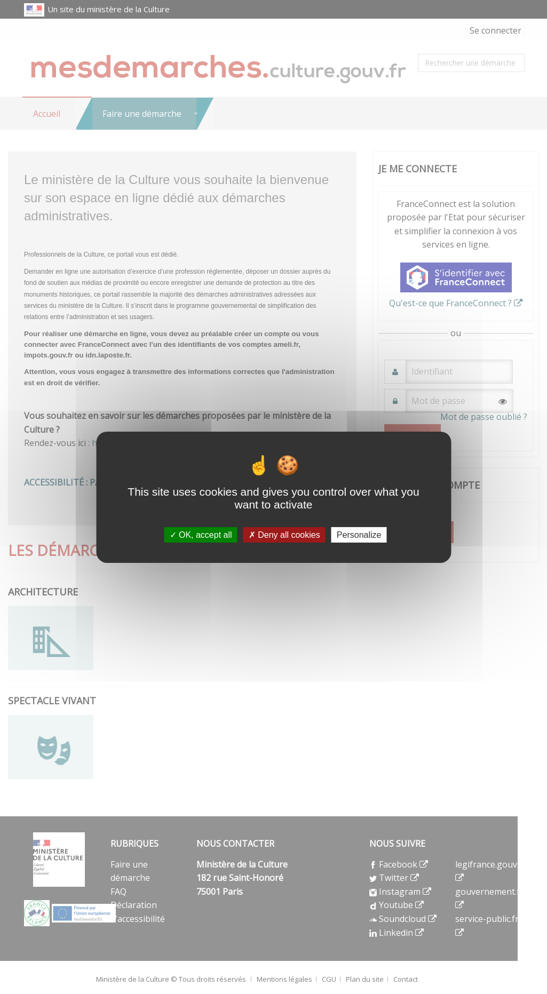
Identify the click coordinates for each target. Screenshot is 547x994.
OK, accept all (201, 534)
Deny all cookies (284, 534)
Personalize (359, 534)
